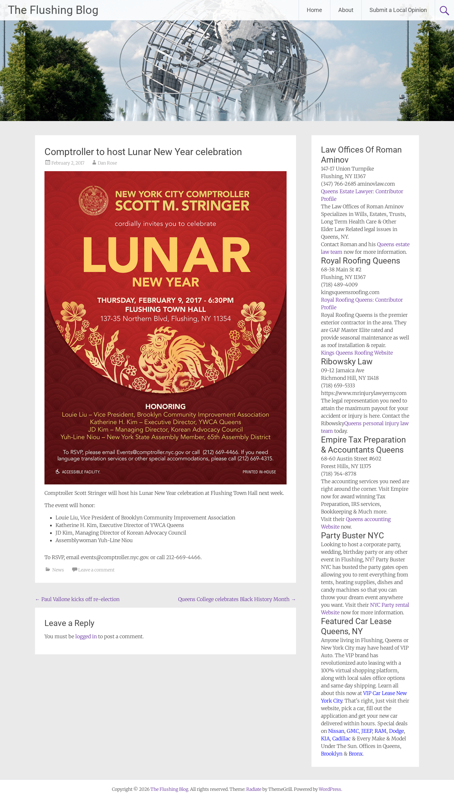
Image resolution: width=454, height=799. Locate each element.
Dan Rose (107, 163)
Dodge (396, 731)
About (345, 10)
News (58, 570)
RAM (381, 731)
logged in (86, 636)
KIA (325, 738)
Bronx (356, 753)
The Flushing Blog (53, 10)
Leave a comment (96, 570)
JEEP (366, 731)
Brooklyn (331, 753)
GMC (353, 731)
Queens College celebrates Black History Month (237, 599)
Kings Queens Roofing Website (357, 353)
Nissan (336, 731)
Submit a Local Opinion (398, 10)
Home (314, 10)
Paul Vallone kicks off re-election (77, 599)
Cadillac (341, 738)
